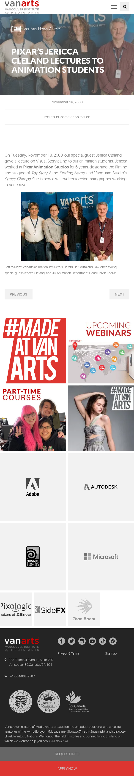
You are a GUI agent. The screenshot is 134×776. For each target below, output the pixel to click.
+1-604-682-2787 (22, 676)
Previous (18, 294)
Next (119, 294)
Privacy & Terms (68, 653)
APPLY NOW (67, 769)
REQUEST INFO (67, 754)
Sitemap (111, 653)
